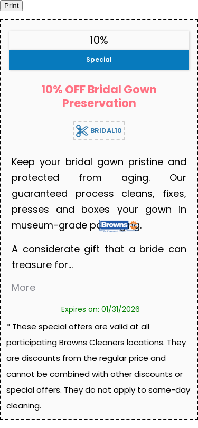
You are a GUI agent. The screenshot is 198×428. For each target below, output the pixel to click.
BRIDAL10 (99, 131)
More (23, 287)
